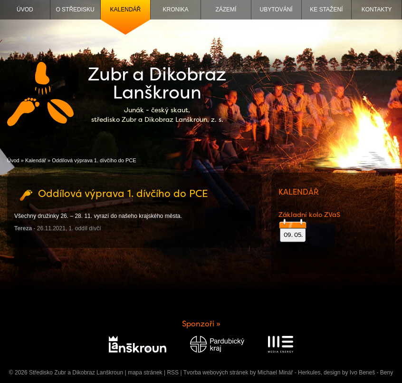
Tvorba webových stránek (216, 372)
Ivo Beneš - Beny (371, 372)
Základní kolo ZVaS (309, 214)
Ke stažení (326, 9)
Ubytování (276, 9)
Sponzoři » (201, 324)
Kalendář (125, 9)
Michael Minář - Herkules (289, 372)
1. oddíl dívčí (85, 228)
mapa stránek (145, 372)
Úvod (25, 9)
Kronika (176, 9)
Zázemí (225, 9)
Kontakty (377, 9)
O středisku (75, 9)
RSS (173, 372)
